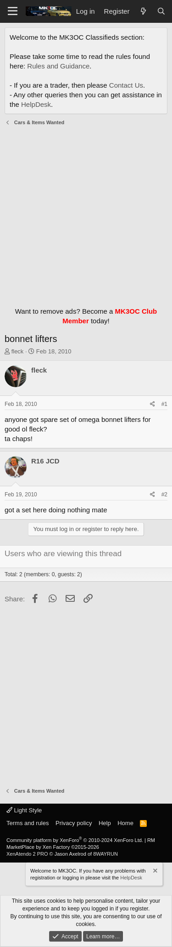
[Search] (161, 11)
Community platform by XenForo (74, 840)
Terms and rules (27, 823)
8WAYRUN (105, 854)
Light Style (24, 810)
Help (105, 823)
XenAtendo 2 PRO (27, 854)
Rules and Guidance (58, 66)
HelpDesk (36, 104)
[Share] (152, 404)
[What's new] (143, 11)
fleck (17, 351)
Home (125, 823)
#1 (164, 404)
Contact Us (126, 85)
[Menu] (12, 11)
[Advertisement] (86, 214)
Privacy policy (73, 823)
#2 (164, 494)
